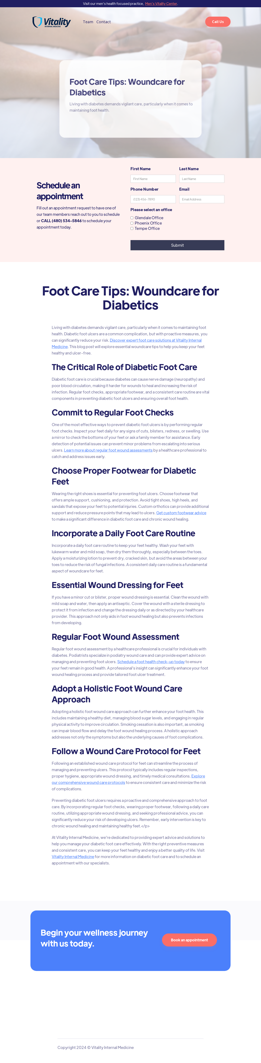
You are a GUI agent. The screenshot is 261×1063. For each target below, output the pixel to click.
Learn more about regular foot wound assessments (108, 451)
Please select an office (151, 209)
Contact (103, 21)
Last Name (189, 169)
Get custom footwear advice (180, 513)
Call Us (218, 21)
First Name (140, 169)
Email (184, 189)
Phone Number (144, 189)
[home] (51, 22)
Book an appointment (189, 940)
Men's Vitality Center (161, 3)
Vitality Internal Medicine (74, 853)
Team (88, 21)
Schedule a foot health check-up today (151, 660)
